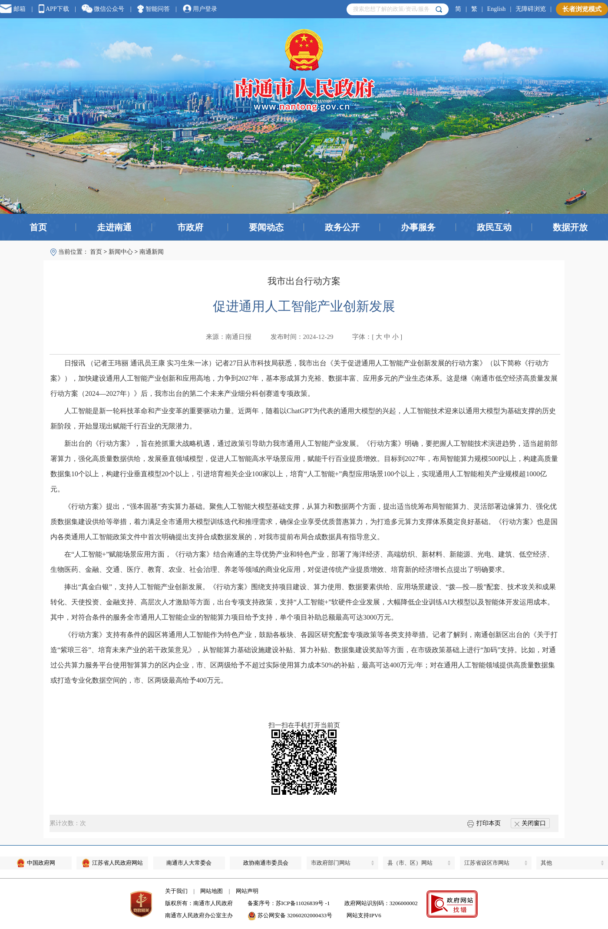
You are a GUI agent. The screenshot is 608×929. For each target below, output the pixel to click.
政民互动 (494, 227)
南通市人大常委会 (188, 862)
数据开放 (570, 227)
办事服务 (418, 227)
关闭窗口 (530, 823)
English (496, 9)
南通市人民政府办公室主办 (199, 915)
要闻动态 (266, 227)
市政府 (190, 227)
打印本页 (484, 823)
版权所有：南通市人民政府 (199, 903)
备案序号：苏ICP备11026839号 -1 (289, 903)
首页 (38, 227)
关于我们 (176, 891)
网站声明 (247, 891)
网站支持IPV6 (364, 915)
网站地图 (211, 891)
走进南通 (114, 227)
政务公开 (342, 227)
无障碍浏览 (530, 9)
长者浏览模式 (581, 9)
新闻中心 (121, 252)
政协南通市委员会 (265, 862)
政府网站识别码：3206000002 (381, 903)
